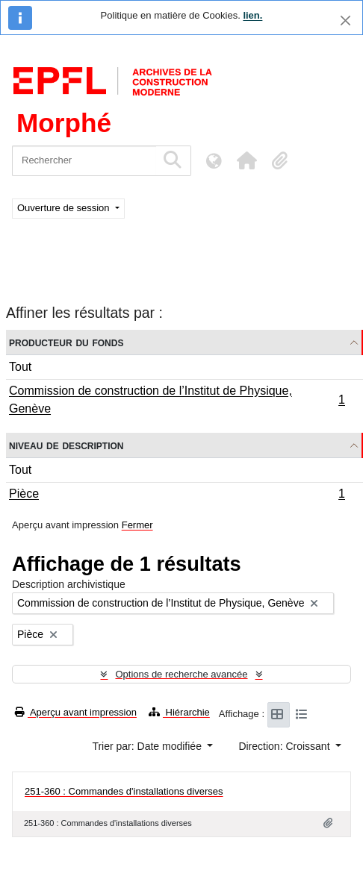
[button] (246, 160)
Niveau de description (66, 445)
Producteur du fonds (66, 342)
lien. (252, 15)
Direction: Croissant (285, 746)
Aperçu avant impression (76, 712)
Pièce (176, 495)
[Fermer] (345, 20)
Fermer (137, 525)
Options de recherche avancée (181, 674)
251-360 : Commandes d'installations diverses (124, 791)
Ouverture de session (64, 207)
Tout (20, 366)
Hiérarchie (179, 712)
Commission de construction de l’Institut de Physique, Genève (176, 399)
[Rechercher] (84, 161)
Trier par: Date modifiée (148, 746)
